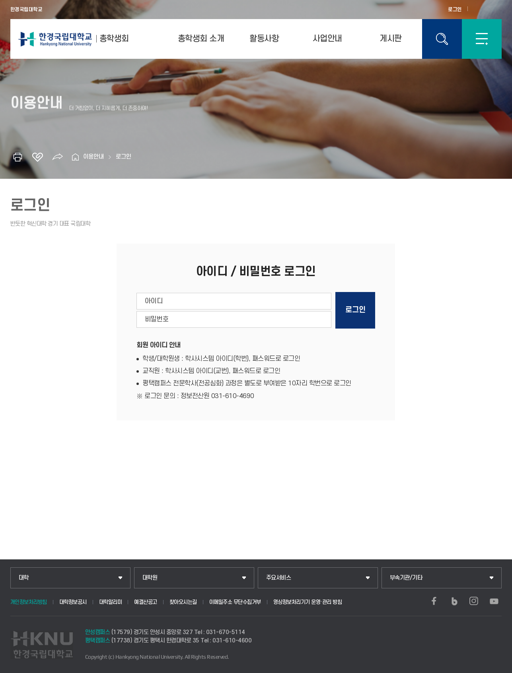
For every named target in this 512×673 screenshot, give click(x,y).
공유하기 (57, 157)
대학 (24, 577)
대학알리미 (110, 602)
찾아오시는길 (183, 602)
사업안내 (327, 38)
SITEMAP (482, 39)
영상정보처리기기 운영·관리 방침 (307, 602)
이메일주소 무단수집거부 (235, 602)
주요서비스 (278, 577)
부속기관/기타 (406, 577)
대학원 (150, 577)
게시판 (391, 38)
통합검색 (442, 39)
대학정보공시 (73, 602)
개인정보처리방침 (28, 602)
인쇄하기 (17, 157)
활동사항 (264, 38)
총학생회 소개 (201, 38)
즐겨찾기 (37, 157)
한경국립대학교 (26, 9)
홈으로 (75, 157)
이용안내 (93, 156)
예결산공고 (145, 602)
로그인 (455, 9)
